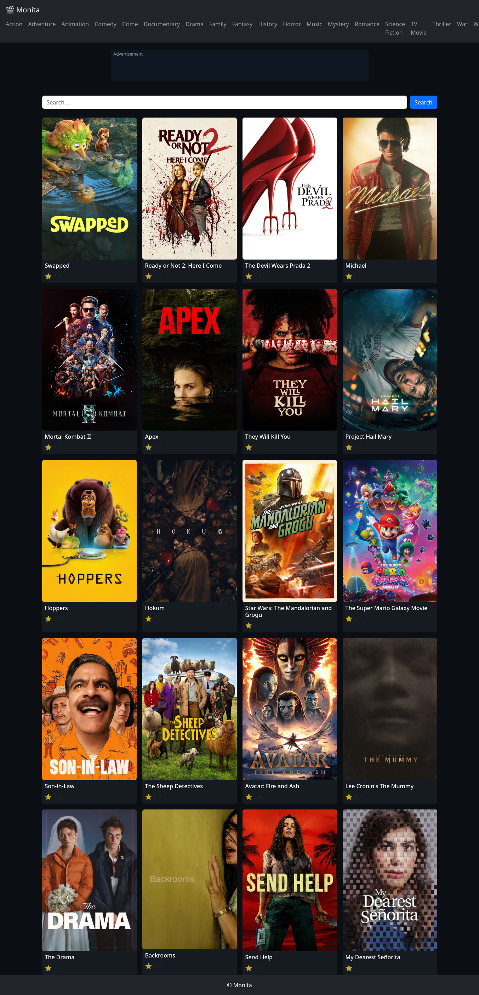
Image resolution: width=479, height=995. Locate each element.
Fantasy (242, 24)
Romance (367, 24)
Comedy (105, 24)
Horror (292, 24)
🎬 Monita (23, 10)
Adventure (42, 24)
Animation (75, 24)
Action (14, 24)
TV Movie (419, 28)
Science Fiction (395, 28)
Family (218, 24)
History (267, 24)
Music (314, 24)
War (462, 24)
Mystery (338, 24)
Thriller (441, 24)
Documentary (162, 24)
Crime (130, 24)
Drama (195, 24)
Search (424, 102)
